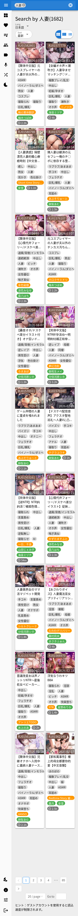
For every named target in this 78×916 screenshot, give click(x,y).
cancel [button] (24, 5)
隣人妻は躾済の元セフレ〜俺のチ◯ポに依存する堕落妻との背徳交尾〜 (59, 158)
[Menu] (6, 5)
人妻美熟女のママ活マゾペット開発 (28, 591)
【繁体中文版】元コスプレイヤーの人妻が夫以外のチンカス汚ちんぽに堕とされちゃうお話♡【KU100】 (28, 76)
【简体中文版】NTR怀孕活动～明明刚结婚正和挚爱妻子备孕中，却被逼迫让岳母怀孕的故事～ (59, 341)
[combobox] (47, 5)
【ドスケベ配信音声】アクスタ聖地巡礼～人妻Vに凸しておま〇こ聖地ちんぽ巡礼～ (59, 419)
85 (63, 880)
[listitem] (6, 15)
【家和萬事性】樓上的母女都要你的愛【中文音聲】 (59, 760)
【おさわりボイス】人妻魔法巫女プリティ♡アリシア (59, 595)
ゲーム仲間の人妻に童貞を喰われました (28, 415)
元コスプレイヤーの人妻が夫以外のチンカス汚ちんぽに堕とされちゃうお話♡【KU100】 (59, 247)
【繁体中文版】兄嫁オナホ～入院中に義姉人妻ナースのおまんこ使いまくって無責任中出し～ (28, 767)
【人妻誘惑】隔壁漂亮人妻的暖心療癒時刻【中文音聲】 (28, 158)
